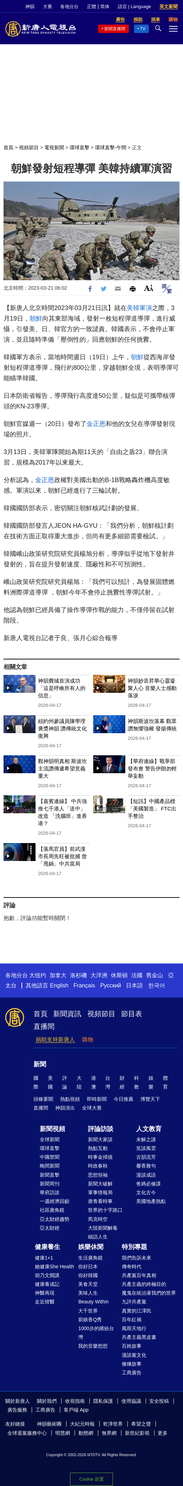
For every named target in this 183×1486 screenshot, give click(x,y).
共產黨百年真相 (139, 1275)
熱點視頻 (70, 1099)
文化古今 (146, 1192)
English (59, 985)
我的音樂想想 (93, 1346)
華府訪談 (49, 1192)
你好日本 (88, 1266)
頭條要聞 (43, 1099)
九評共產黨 (134, 1301)
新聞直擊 (49, 1175)
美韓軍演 (139, 307)
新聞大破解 (100, 1183)
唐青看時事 (100, 1201)
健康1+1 (44, 1258)
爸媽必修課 (148, 1183)
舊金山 (154, 975)
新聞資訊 (67, 1014)
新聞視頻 (52, 1128)
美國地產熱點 (151, 1201)
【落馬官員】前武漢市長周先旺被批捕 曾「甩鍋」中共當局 (62, 856)
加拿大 (58, 975)
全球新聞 (49, 1139)
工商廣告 (131, 1372)
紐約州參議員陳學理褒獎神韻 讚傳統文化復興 (62, 728)
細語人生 (98, 1237)
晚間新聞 (49, 1166)
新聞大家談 (100, 1139)
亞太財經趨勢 (54, 1219)
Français (84, 985)
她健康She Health (54, 1266)
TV (142, 28)
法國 (137, 975)
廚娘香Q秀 (90, 1319)
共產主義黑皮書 (139, 1337)
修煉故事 (131, 1364)
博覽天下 (150, 1099)
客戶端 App (76, 1410)
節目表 (131, 1014)
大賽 (47, 6)
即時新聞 (97, 1099)
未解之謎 (146, 1139)
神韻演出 (65, 1108)
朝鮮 (36, 318)
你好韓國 (88, 1275)
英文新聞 (168, 6)
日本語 (134, 985)
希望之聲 (141, 1424)
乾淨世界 (113, 1424)
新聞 (39, 1064)
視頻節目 (29, 147)
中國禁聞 (49, 1157)
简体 (104, 6)
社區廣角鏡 (52, 1210)
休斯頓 (119, 975)
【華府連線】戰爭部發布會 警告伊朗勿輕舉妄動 (152, 768)
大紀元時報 (82, 1424)
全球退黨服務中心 (27, 1433)
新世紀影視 (137, 1433)
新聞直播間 (114, 28)
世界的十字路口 (105, 1210)
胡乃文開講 (47, 1275)
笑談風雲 (146, 1148)
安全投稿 (159, 1401)
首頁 (8, 147)
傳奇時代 (131, 1266)
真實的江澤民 (136, 1311)
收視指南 (75, 1401)
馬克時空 (98, 1219)
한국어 (156, 985)
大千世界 (88, 1311)
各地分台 (69, 6)
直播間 (44, 1026)
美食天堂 (88, 1284)
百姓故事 (131, 1346)
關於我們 (47, 1401)
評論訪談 (100, 1128)
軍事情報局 (100, 1192)
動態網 (85, 1433)
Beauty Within (93, 1301)
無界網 (109, 1433)
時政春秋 (98, 1166)
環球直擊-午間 (110, 147)
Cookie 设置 (91, 1479)
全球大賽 (92, 1108)
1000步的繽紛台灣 (96, 1333)
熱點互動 (98, 1148)
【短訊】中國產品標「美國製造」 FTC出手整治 (152, 808)
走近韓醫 (45, 1301)
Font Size (149, 287)
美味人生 (88, 1293)
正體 (91, 6)
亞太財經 (49, 1228)
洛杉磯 (78, 975)
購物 (87, 1040)
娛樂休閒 (90, 1246)
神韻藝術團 (49, 1424)
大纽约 (37, 975)
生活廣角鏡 (90, 1258)
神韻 (29, 6)
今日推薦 (123, 1099)
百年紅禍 (131, 1319)
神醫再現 (45, 1293)
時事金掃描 (100, 1157)
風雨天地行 (134, 1328)
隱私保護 (103, 1401)
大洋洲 (98, 975)
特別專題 (134, 1246)
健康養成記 (47, 1284)
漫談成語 (146, 1175)
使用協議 (131, 1401)
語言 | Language (134, 6)
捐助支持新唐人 (55, 1040)
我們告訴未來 (136, 1258)
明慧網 (62, 1433)
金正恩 (96, 423)
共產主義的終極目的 (144, 1284)
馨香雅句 (146, 1166)
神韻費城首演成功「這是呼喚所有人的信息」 (62, 688)
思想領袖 (98, 1175)
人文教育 (149, 1128)
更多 (163, 1433)
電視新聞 (54, 147)
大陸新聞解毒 (103, 1228)
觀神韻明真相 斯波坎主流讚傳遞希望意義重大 (62, 768)
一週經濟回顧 (54, 1201)
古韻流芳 (146, 1157)
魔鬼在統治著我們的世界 (149, 1293)
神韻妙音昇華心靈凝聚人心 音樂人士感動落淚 (152, 688)
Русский (110, 985)
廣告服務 (17, 1410)
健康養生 (47, 1246)
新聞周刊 (49, 1183)
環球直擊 (79, 147)
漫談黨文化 (134, 1355)
